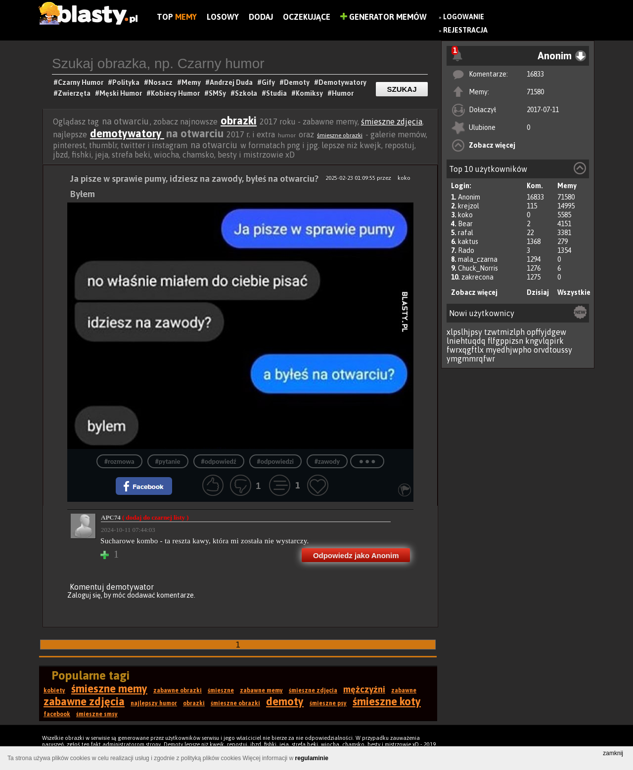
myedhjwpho (509, 349)
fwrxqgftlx (465, 349)
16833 (535, 74)
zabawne (403, 690)
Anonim (469, 197)
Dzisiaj (538, 292)
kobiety (54, 690)
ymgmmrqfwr (471, 358)
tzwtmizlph (504, 331)
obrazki (239, 120)
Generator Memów (383, 16)
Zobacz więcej (492, 145)
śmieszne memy (109, 688)
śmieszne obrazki (339, 135)
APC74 (145, 517)
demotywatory (127, 133)
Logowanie (463, 17)
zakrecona (477, 277)
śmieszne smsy (97, 714)
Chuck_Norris (478, 268)
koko (465, 215)
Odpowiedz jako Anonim (356, 555)
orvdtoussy (553, 349)
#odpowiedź (218, 461)
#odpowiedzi (275, 461)
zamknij (613, 753)
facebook (57, 714)
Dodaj (261, 16)
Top (177, 16)
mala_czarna (477, 259)
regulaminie (311, 758)
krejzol (468, 206)
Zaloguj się (84, 595)
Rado (466, 250)
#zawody (327, 461)
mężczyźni (364, 689)
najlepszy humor (154, 703)
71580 (535, 92)
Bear (465, 224)
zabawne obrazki (177, 690)
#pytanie (168, 461)
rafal (465, 233)
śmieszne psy (328, 703)
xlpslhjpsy (464, 331)
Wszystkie (573, 292)
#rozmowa (119, 461)
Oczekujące (306, 16)
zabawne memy (261, 690)
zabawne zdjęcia (84, 701)
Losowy (223, 16)
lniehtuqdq (466, 340)
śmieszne (221, 690)
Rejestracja (465, 30)
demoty (285, 701)
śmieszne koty (387, 701)
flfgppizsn (505, 340)
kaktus (468, 241)
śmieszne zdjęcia (391, 121)
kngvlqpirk (544, 340)
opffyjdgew (546, 331)
